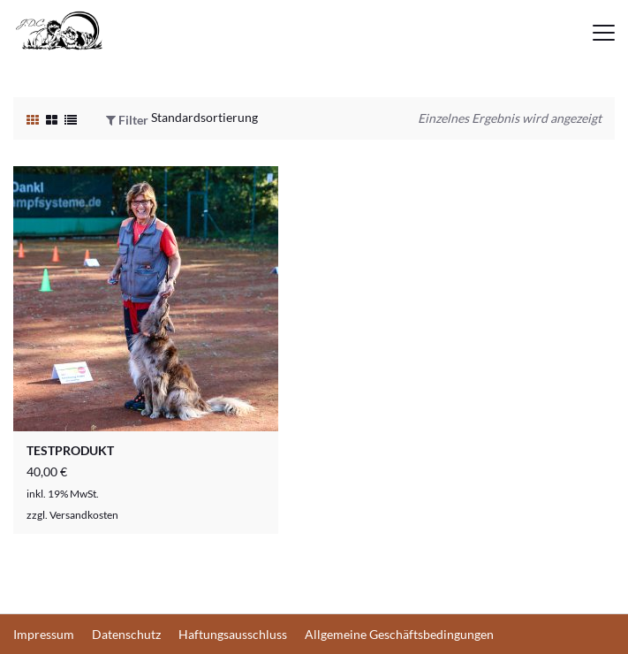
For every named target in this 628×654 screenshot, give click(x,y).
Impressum (43, 634)
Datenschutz (126, 634)
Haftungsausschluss (232, 634)
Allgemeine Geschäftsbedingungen (399, 634)
